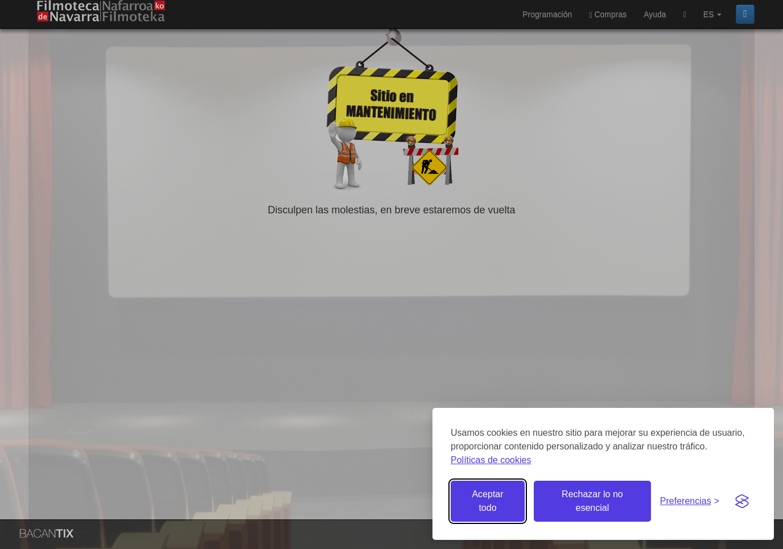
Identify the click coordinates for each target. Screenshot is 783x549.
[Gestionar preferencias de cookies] (689, 501)
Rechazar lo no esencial (592, 501)
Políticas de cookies (491, 460)
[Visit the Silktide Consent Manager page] (742, 501)
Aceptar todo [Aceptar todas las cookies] (487, 501)
